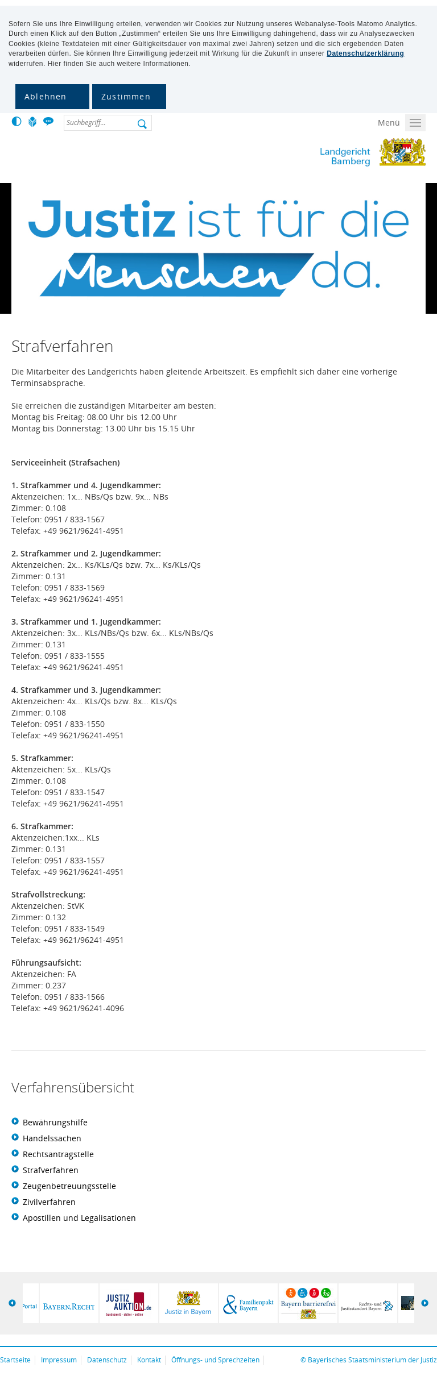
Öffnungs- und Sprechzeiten (215, 1360)
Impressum (59, 1360)
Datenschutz (107, 1360)
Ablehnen (45, 96)
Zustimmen (126, 96)
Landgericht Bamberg (326, 152)
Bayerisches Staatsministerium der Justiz (372, 1360)
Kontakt (149, 1360)
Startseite (15, 1360)
